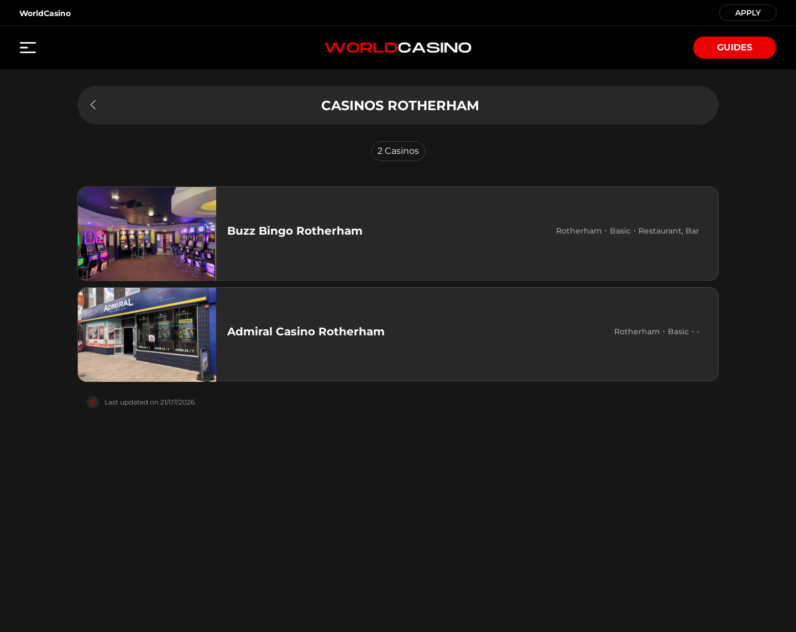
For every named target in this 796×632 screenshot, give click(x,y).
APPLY (748, 12)
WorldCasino (45, 13)
